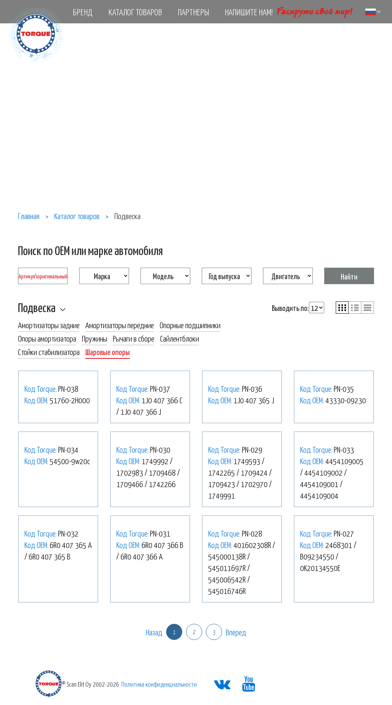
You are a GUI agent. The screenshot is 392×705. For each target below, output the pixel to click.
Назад (154, 632)
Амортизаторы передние (119, 325)
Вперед (236, 632)
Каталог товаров (135, 11)
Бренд (83, 11)
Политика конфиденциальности (159, 683)
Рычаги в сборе (133, 338)
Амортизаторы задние (49, 325)
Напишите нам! (249, 11)
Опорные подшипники (190, 325)
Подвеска (37, 307)
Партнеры (193, 11)
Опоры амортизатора (47, 338)
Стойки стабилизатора (49, 352)
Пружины (94, 338)
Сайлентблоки (179, 338)
